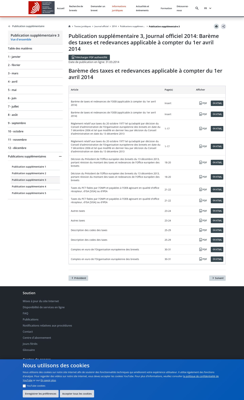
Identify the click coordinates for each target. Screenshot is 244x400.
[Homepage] (69, 26)
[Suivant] (217, 278)
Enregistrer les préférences (40, 393)
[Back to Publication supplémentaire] (35, 26)
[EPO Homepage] (41, 8)
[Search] (197, 8)
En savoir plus (48, 380)
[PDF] (203, 103)
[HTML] (217, 103)
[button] (35, 156)
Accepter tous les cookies (77, 393)
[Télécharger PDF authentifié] (89, 57)
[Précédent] (78, 278)
